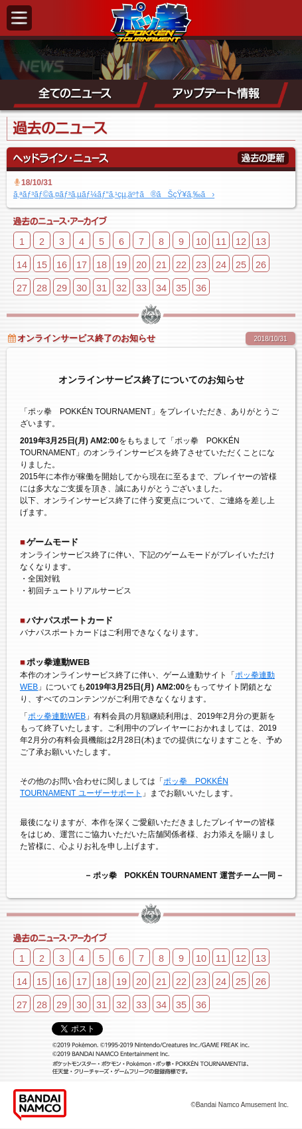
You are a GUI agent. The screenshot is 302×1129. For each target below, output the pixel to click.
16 (61, 265)
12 (241, 241)
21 (161, 265)
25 (241, 265)
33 (141, 288)
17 (81, 265)
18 (101, 265)
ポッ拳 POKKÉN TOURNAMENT (151, 24)
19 (121, 265)
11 (221, 241)
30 (81, 288)
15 (42, 265)
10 (201, 241)
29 (61, 288)
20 (141, 265)
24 (221, 265)
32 (121, 288)
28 (42, 288)
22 (181, 265)
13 (261, 241)
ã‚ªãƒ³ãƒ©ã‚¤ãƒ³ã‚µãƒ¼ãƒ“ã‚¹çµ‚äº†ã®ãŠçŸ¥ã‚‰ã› (113, 194)
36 (201, 288)
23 (201, 265)
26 (261, 265)
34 (161, 288)
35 (181, 288)
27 (22, 288)
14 (22, 265)
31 (101, 288)
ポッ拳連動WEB (57, 716)
